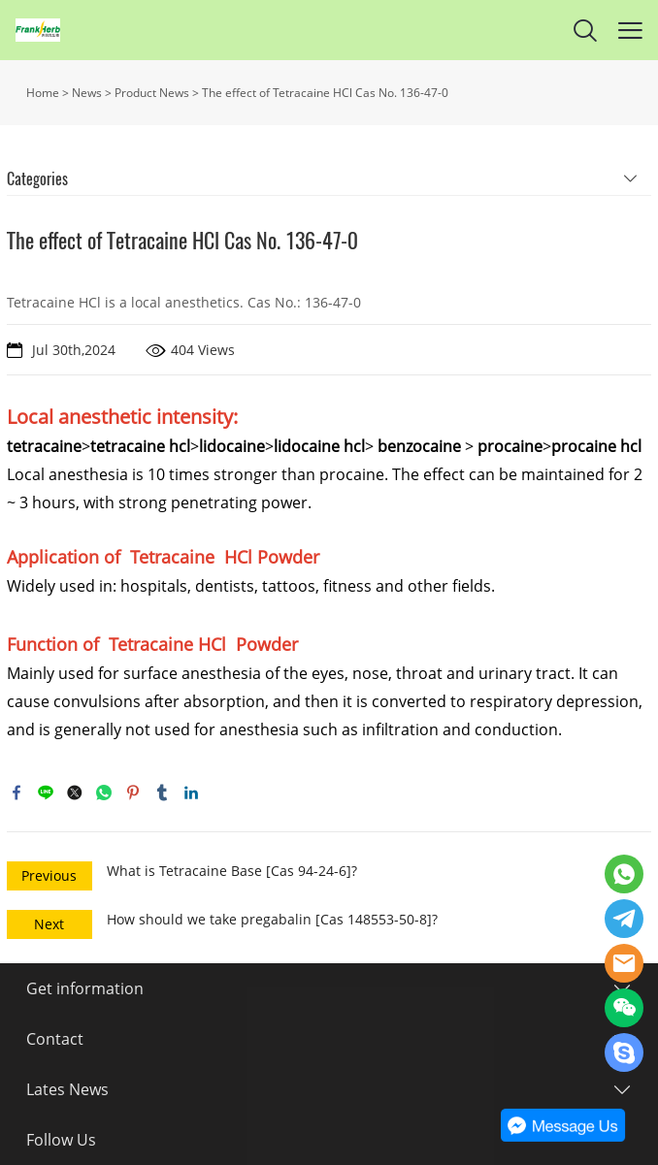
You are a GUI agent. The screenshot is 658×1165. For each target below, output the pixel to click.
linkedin (191, 792)
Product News (152, 92)
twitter (74, 792)
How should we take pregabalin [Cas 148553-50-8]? (272, 919)
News (87, 92)
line (45, 792)
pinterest (133, 792)
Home (42, 92)
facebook (16, 792)
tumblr (162, 792)
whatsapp (104, 792)
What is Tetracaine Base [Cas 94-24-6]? (232, 870)
